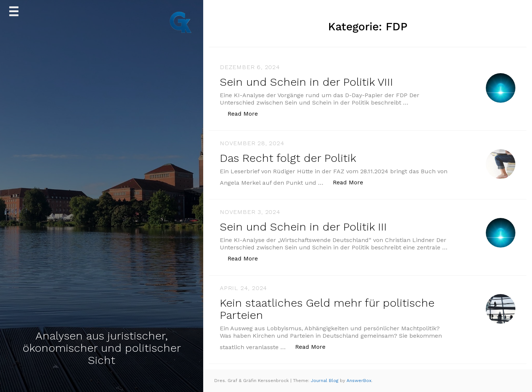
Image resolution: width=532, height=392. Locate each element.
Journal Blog (325, 380)
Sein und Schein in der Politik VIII (306, 81)
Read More (247, 113)
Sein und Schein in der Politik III (303, 226)
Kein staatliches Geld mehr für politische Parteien (327, 308)
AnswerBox (359, 380)
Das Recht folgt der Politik (288, 157)
